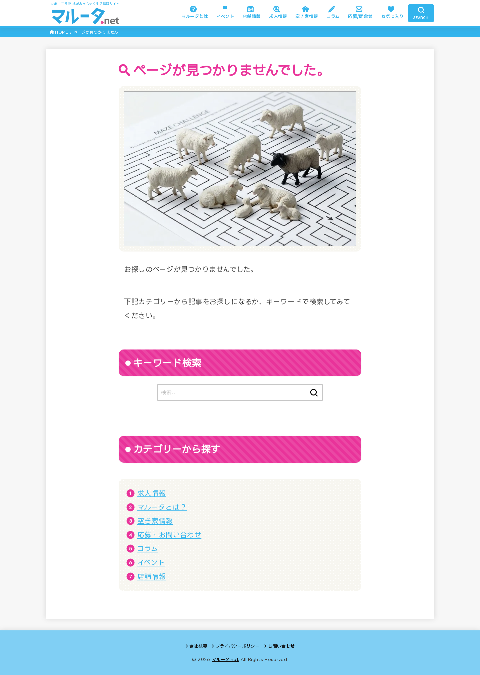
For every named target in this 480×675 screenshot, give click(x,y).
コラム (332, 16)
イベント (225, 16)
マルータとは (194, 16)
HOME (61, 32)
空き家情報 (306, 16)
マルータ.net (225, 659)
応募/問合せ (360, 16)
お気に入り (392, 16)
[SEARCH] (421, 13)
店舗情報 (252, 16)
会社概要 (198, 646)
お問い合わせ (281, 646)
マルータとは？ (162, 507)
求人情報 (278, 16)
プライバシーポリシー (238, 646)
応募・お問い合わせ (169, 534)
